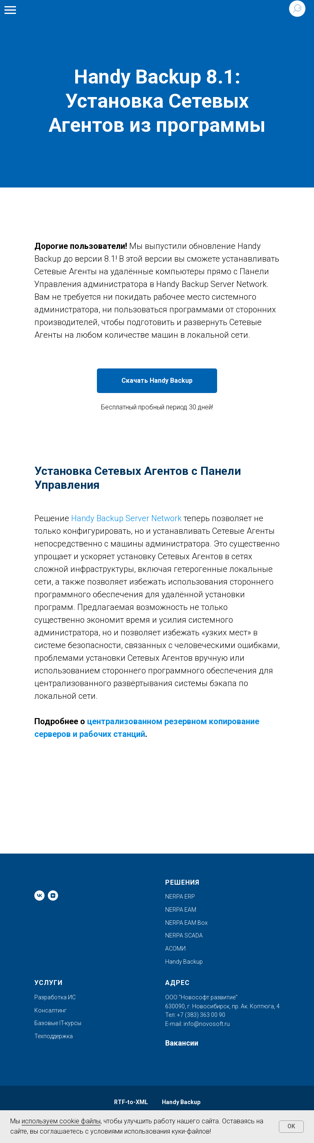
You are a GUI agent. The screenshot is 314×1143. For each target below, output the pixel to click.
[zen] (53, 895)
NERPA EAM (180, 909)
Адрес (177, 983)
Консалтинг (50, 1010)
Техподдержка (53, 1036)
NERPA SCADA (184, 935)
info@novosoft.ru (207, 1024)
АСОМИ (175, 948)
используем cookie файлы (61, 1121)
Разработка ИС (55, 997)
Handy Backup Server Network (126, 518)
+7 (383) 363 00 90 (200, 1015)
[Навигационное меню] (10, 10)
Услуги (48, 983)
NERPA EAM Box (186, 922)
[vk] (39, 895)
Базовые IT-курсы (57, 1023)
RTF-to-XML (131, 1102)
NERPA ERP (180, 896)
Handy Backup (184, 961)
